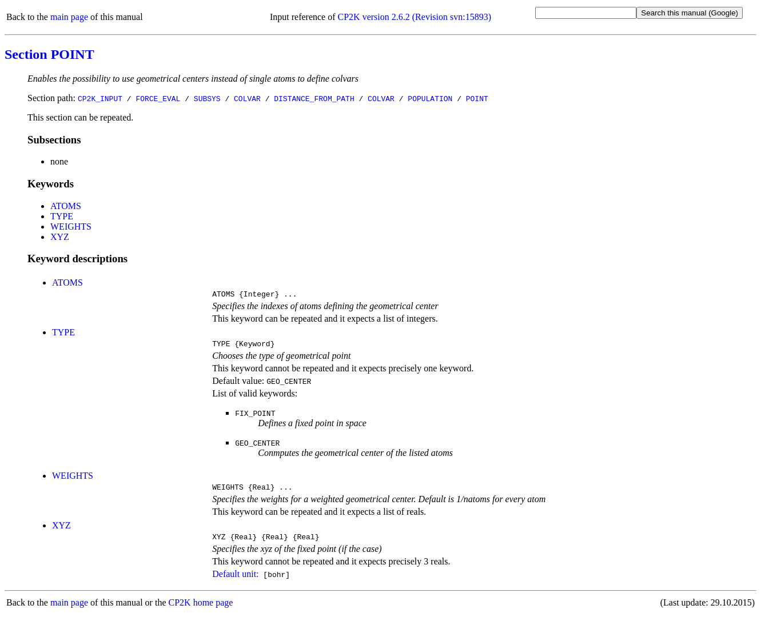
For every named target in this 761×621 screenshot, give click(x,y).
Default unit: (235, 581)
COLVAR (247, 98)
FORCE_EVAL (158, 98)
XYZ (59, 237)
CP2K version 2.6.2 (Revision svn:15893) (414, 17)
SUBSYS (207, 98)
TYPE (61, 216)
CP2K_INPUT (100, 98)
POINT (477, 98)
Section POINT (49, 54)
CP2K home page (201, 609)
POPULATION (430, 98)
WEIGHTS (70, 226)
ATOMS (65, 206)
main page (69, 17)
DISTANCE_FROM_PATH (314, 98)
